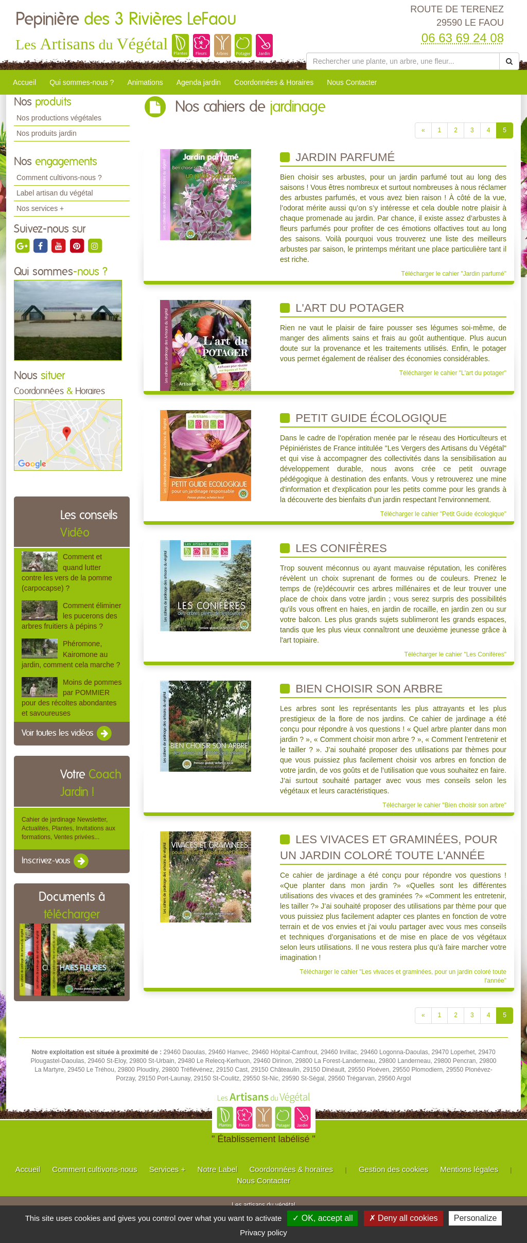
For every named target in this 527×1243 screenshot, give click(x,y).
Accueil (24, 82)
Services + (167, 1169)
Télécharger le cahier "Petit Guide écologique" (443, 514)
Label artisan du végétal (54, 193)
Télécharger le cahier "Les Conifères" (455, 654)
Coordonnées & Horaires (273, 82)
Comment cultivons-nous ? (59, 177)
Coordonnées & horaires (291, 1169)
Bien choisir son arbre (361, 688)
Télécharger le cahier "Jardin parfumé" (453, 273)
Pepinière (126, 19)
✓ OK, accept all (322, 1218)
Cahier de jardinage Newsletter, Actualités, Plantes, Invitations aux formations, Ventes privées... (68, 828)
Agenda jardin (199, 82)
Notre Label (218, 1169)
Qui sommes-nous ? (81, 82)
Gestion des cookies (393, 1169)
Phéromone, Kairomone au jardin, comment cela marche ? (71, 654)
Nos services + (40, 208)
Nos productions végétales (58, 118)
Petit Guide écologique (363, 418)
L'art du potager (342, 307)
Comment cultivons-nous (94, 1169)
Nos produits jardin (46, 133)
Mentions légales (469, 1169)
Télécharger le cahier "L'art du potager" (452, 373)
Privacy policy (263, 1232)
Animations (145, 82)
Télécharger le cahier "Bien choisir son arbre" (444, 805)
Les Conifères (333, 548)
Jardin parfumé (337, 157)
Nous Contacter (352, 82)
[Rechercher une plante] (403, 61)
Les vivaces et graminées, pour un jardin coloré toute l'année (389, 847)
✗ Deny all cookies (403, 1218)
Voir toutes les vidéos (67, 733)
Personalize (475, 1218)
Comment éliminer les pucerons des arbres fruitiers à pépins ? (71, 615)
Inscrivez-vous (56, 861)
